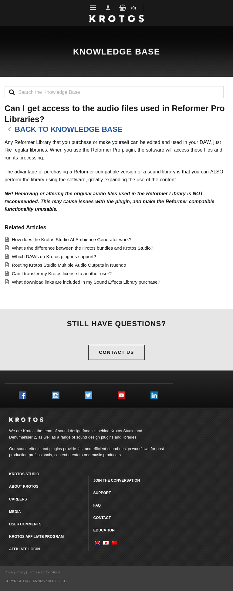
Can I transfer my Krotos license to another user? (62, 273)
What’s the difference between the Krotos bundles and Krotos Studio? (82, 248)
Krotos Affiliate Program (36, 536)
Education (103, 530)
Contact (102, 517)
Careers (18, 499)
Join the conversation (116, 480)
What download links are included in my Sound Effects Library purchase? (86, 282)
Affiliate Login (24, 549)
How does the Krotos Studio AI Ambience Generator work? (71, 239)
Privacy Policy (15, 572)
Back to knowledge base (63, 129)
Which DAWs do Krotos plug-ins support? (54, 256)
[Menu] (93, 7)
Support (102, 492)
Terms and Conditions (44, 572)
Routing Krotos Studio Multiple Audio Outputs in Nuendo (69, 265)
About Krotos (24, 486)
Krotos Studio (122, 430)
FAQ (97, 505)
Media (15, 511)
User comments (25, 524)
